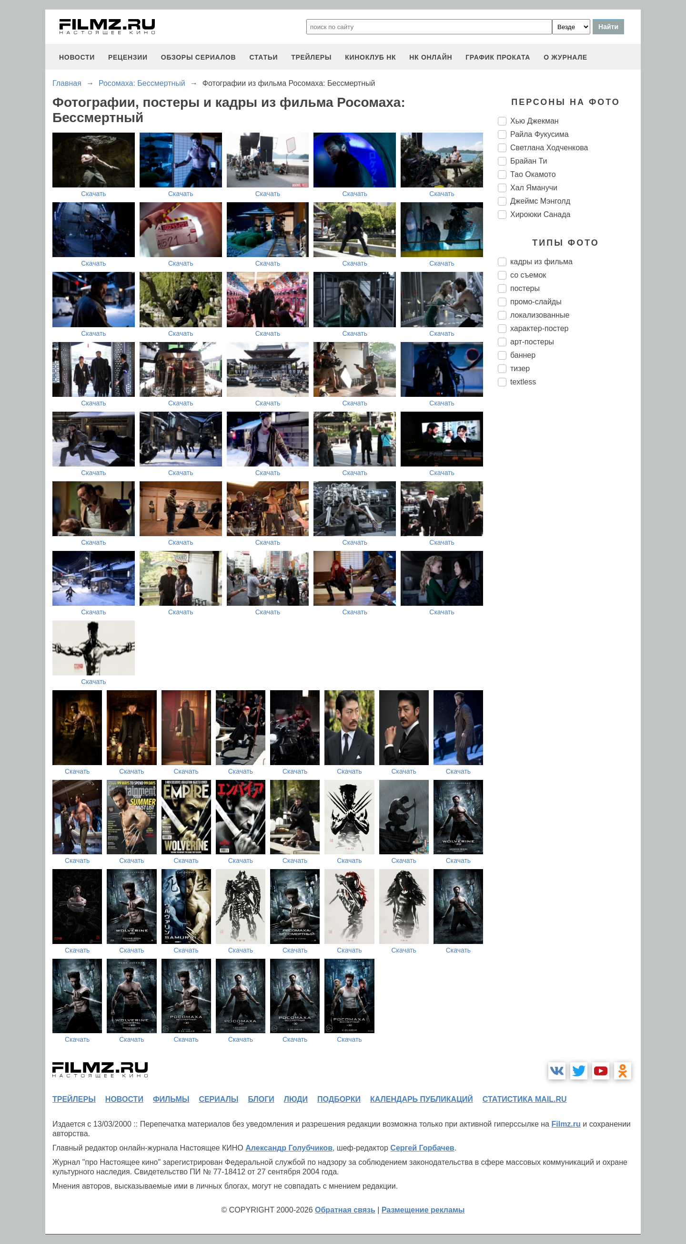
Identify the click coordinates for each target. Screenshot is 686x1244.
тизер (520, 368)
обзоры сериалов (198, 57)
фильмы (171, 1099)
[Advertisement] (569, 553)
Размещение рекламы (423, 1210)
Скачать (93, 193)
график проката (497, 57)
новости (77, 57)
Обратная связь (345, 1210)
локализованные (539, 315)
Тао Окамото (533, 174)
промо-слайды (536, 302)
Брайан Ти (528, 161)
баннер (522, 355)
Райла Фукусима (539, 134)
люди (296, 1099)
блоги (261, 1099)
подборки (339, 1099)
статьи (263, 57)
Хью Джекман (534, 121)
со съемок (528, 275)
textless (523, 382)
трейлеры (311, 57)
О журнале (565, 57)
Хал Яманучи (533, 188)
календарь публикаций (421, 1099)
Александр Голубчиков (289, 1148)
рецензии (128, 57)
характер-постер (539, 328)
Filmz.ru (565, 1124)
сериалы (218, 1099)
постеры (525, 288)
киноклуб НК (370, 57)
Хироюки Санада (540, 214)
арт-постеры (532, 342)
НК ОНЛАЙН (430, 57)
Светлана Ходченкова (549, 148)
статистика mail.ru (525, 1099)
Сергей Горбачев (422, 1148)
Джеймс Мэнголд (540, 201)
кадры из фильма (541, 262)
